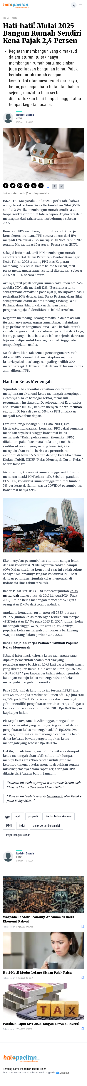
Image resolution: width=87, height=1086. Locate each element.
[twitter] (13, 185)
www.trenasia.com (60, 783)
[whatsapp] (20, 185)
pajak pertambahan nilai (46, 825)
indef (22, 825)
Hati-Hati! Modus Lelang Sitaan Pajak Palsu (37, 972)
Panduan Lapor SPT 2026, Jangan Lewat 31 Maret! (41, 1024)
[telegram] (27, 185)
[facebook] (6, 185)
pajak (18, 816)
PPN (17, 287)
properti (33, 816)
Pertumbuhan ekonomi (58, 816)
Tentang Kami (11, 1069)
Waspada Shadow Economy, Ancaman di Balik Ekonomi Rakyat (38, 919)
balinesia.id (55, 796)
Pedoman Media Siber (33, 1069)
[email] (34, 185)
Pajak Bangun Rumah (18, 835)
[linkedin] (41, 185)
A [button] (55, 186)
